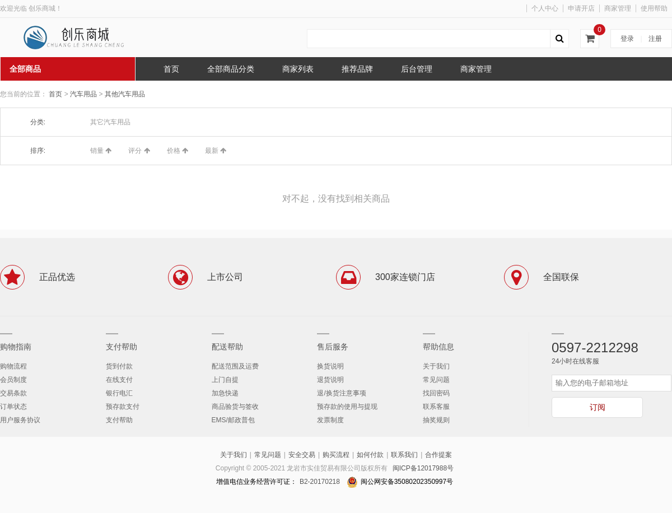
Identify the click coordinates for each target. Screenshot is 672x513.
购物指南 (15, 346)
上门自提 (225, 380)
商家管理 (617, 8)
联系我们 (404, 455)
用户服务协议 (20, 420)
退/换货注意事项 (341, 393)
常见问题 (436, 380)
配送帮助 (227, 346)
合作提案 (438, 455)
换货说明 (330, 366)
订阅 (597, 407)
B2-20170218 (320, 482)
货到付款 (119, 366)
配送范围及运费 (235, 366)
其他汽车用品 (125, 94)
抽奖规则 (436, 420)
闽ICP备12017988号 (423, 468)
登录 (627, 39)
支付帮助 (121, 346)
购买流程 (336, 455)
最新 (215, 151)
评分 (139, 151)
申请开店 (581, 8)
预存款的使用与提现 (347, 407)
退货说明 (330, 380)
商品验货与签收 (235, 407)
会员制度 (13, 380)
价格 (177, 151)
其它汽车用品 (110, 122)
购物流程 (13, 366)
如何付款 (370, 455)
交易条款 (13, 393)
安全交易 (301, 455)
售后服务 (332, 346)
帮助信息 (438, 346)
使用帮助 (654, 8)
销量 (100, 151)
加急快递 (225, 393)
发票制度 (330, 420)
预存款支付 (122, 407)
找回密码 (436, 393)
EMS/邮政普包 (233, 420)
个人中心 (544, 8)
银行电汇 (119, 393)
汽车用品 (84, 94)
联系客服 (436, 407)
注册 (655, 39)
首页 (55, 94)
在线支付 (119, 380)
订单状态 (13, 407)
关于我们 (436, 366)
